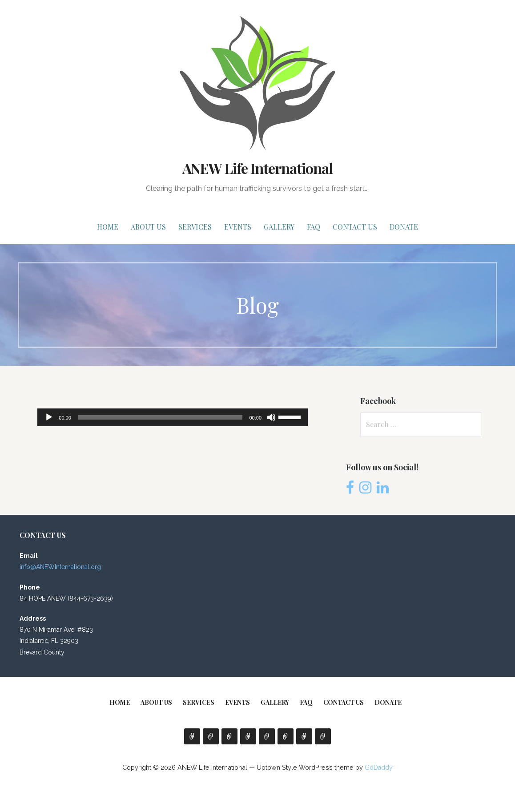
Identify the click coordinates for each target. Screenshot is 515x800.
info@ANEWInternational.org (60, 566)
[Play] (48, 417)
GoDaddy (379, 767)
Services (195, 226)
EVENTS (237, 226)
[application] (172, 417)
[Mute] (271, 417)
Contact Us (355, 226)
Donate (404, 226)
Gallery (279, 226)
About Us (148, 226)
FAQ (313, 226)
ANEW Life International (257, 168)
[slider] (160, 417)
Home (107, 226)
